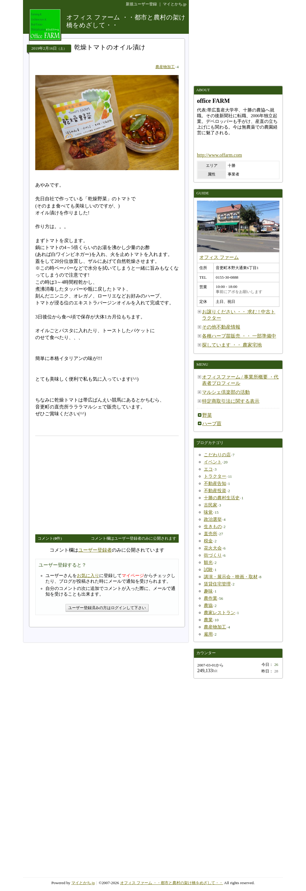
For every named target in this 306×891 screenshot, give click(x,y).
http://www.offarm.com (219, 155)
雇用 (208, 634)
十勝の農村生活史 (222, 497)
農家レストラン (219, 612)
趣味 (208, 591)
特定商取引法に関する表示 (230, 401)
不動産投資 (215, 490)
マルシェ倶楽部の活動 (226, 392)
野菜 (207, 415)
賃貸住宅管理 (217, 584)
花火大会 (213, 548)
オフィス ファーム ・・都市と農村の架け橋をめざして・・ (171, 883)
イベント (213, 462)
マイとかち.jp (174, 4)
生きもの (213, 526)
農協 (208, 605)
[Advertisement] (85, 482)
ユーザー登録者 (95, 550)
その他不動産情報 (221, 326)
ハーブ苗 (211, 423)
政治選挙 (213, 519)
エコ (208, 469)
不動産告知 (215, 483)
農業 (208, 619)
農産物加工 (165, 67)
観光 (208, 562)
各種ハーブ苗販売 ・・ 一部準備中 (239, 335)
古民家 (210, 505)
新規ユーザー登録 (141, 4)
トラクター (215, 476)
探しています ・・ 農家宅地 (232, 344)
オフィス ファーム (219, 257)
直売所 (210, 533)
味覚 (208, 512)
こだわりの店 (217, 454)
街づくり (213, 555)
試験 (208, 569)
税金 (208, 540)
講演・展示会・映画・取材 (231, 576)
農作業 (210, 598)
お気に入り (88, 575)
